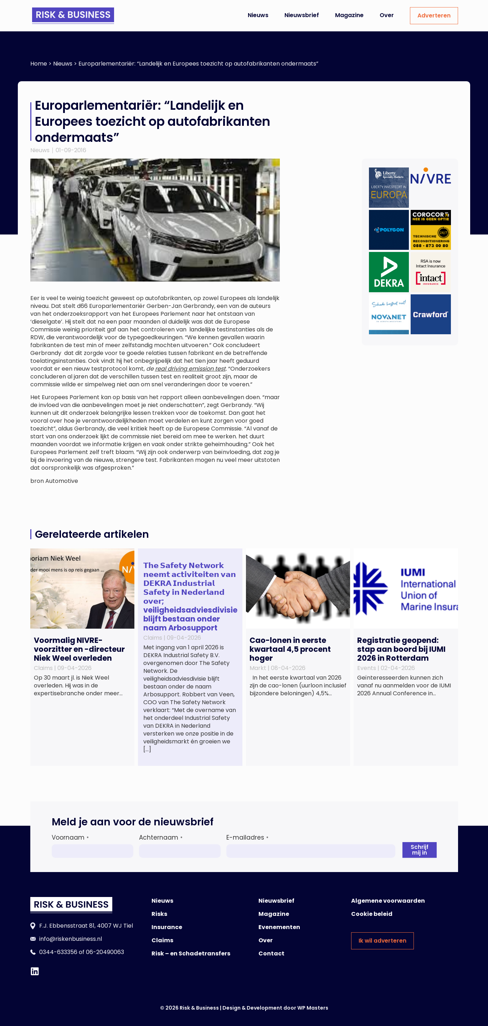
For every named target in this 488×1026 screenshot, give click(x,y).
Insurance (166, 927)
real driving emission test (190, 369)
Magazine (349, 15)
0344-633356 (58, 952)
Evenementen (279, 927)
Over (387, 15)
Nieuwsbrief (301, 15)
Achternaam (160, 837)
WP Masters (312, 1007)
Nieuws (258, 15)
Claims (162, 940)
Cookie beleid (371, 914)
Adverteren (434, 15)
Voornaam (70, 837)
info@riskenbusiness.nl (70, 939)
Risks (159, 914)
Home (38, 64)
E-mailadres (247, 837)
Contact (271, 953)
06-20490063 (105, 952)
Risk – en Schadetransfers (190, 953)
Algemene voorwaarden (388, 901)
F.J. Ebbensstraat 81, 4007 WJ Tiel (86, 926)
